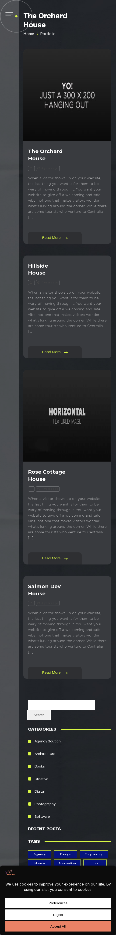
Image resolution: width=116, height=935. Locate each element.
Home (28, 33)
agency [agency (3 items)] (40, 854)
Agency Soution (48, 741)
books (40, 766)
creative (41, 779)
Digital (40, 791)
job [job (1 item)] (95, 863)
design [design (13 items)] (65, 854)
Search (39, 714)
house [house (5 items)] (40, 863)
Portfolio (48, 33)
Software (42, 816)
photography (45, 804)
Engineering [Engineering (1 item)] (94, 854)
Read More (55, 238)
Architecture (45, 754)
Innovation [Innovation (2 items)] (67, 863)
